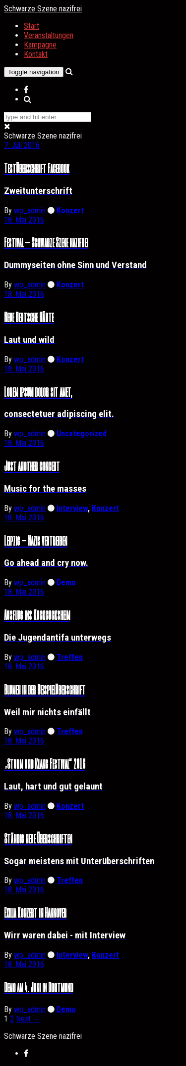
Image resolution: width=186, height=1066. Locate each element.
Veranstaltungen (48, 35)
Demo (66, 582)
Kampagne (40, 44)
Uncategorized (82, 433)
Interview (72, 508)
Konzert (70, 210)
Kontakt (36, 54)
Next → (28, 1018)
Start (31, 26)
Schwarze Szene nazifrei (43, 8)
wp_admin (30, 210)
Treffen (70, 657)
